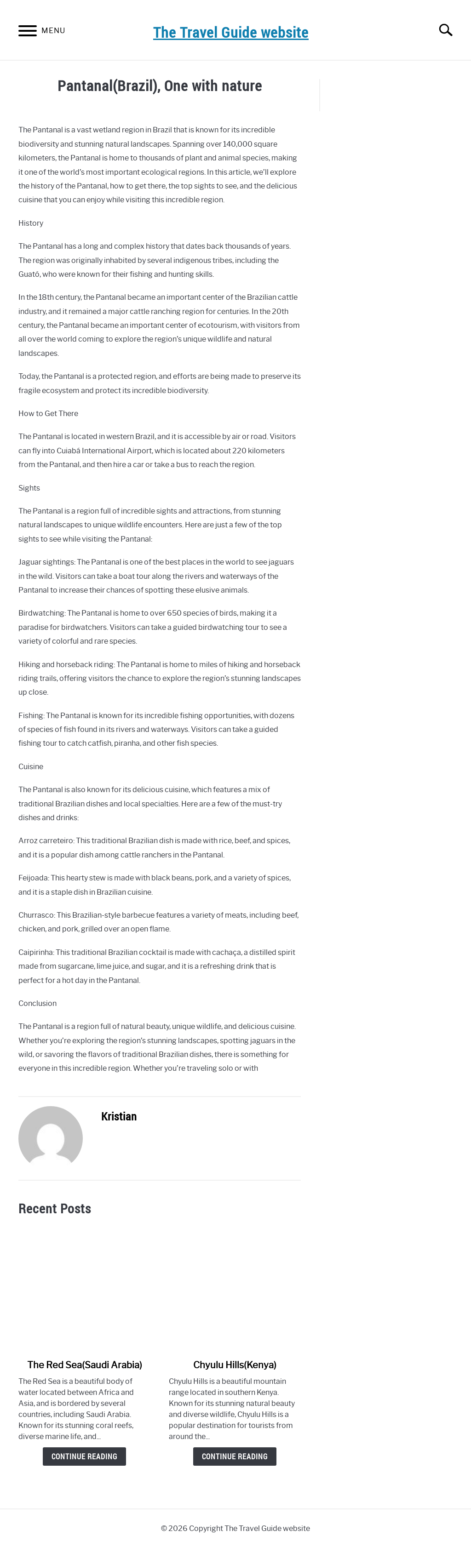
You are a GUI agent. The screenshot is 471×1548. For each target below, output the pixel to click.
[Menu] (27, 32)
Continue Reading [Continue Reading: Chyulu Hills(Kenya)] (235, 1456)
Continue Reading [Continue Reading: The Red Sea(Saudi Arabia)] (84, 1456)
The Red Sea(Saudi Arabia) (84, 1365)
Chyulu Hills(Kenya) (234, 1365)
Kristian (119, 1116)
